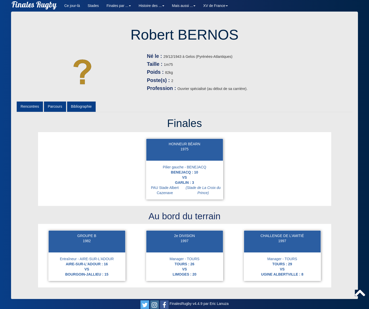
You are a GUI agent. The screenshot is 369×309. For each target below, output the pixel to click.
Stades (93, 6)
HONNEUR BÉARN (184, 144)
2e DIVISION (184, 236)
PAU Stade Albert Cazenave (187, 190)
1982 (87, 241)
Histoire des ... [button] (151, 6)
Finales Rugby (34, 6)
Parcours (55, 106)
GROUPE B (86, 236)
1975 (184, 149)
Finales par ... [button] (118, 6)
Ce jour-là (72, 6)
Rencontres (30, 106)
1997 (184, 241)
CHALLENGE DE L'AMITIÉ (282, 236)
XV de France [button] (215, 6)
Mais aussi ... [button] (184, 6)
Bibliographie (81, 106)
